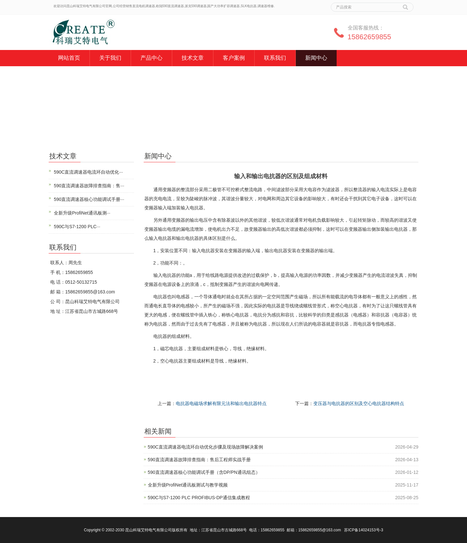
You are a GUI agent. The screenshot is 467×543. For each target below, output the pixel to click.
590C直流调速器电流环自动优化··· (88, 172)
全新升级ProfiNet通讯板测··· (82, 213)
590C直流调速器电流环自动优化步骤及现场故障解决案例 (205, 447)
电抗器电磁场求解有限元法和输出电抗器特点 (221, 403)
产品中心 (151, 58)
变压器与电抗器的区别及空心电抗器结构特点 (358, 403)
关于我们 (110, 58)
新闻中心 (316, 58)
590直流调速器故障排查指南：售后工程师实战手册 (199, 459)
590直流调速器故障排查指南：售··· (89, 185)
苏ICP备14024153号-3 (363, 530)
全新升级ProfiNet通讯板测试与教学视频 (188, 484)
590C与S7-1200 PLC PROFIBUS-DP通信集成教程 (199, 497)
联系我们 (275, 58)
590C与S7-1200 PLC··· (77, 226)
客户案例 (234, 58)
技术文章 (193, 58)
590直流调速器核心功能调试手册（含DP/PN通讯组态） (204, 472)
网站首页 (69, 58)
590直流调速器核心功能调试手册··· (89, 199)
